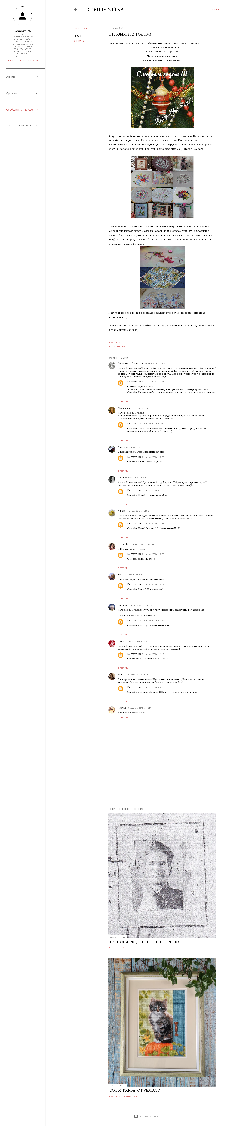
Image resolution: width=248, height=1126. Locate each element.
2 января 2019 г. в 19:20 (141, 605)
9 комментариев (131, 948)
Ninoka (122, 510)
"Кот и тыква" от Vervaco (134, 1090)
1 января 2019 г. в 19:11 (135, 477)
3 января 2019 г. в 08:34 (136, 641)
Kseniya (122, 707)
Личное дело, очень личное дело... (144, 941)
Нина (121, 477)
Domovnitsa (104, 9)
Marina (121, 674)
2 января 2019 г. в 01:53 (143, 544)
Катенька (123, 605)
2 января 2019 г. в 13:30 (153, 382)
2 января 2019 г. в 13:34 (153, 523)
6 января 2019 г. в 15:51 (137, 674)
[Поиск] (215, 9)
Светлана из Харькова (130, 363)
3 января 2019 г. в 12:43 (153, 654)
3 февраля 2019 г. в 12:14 (139, 708)
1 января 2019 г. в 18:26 (134, 447)
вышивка (79, 41)
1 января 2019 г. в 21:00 (138, 511)
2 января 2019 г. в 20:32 (153, 620)
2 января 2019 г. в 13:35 (153, 554)
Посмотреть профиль (22, 60)
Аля (120, 447)
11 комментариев (131, 1096)
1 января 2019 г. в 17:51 (142, 408)
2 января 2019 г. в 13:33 (153, 457)
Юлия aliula (124, 544)
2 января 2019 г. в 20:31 (153, 584)
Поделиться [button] (80, 28)
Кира (121, 574)
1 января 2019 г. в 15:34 (154, 363)
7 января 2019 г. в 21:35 (153, 687)
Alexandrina (124, 408)
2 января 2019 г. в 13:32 (153, 423)
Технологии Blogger (146, 1116)
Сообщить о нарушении (22, 109)
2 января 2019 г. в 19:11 (135, 574)
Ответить (123, 401)
